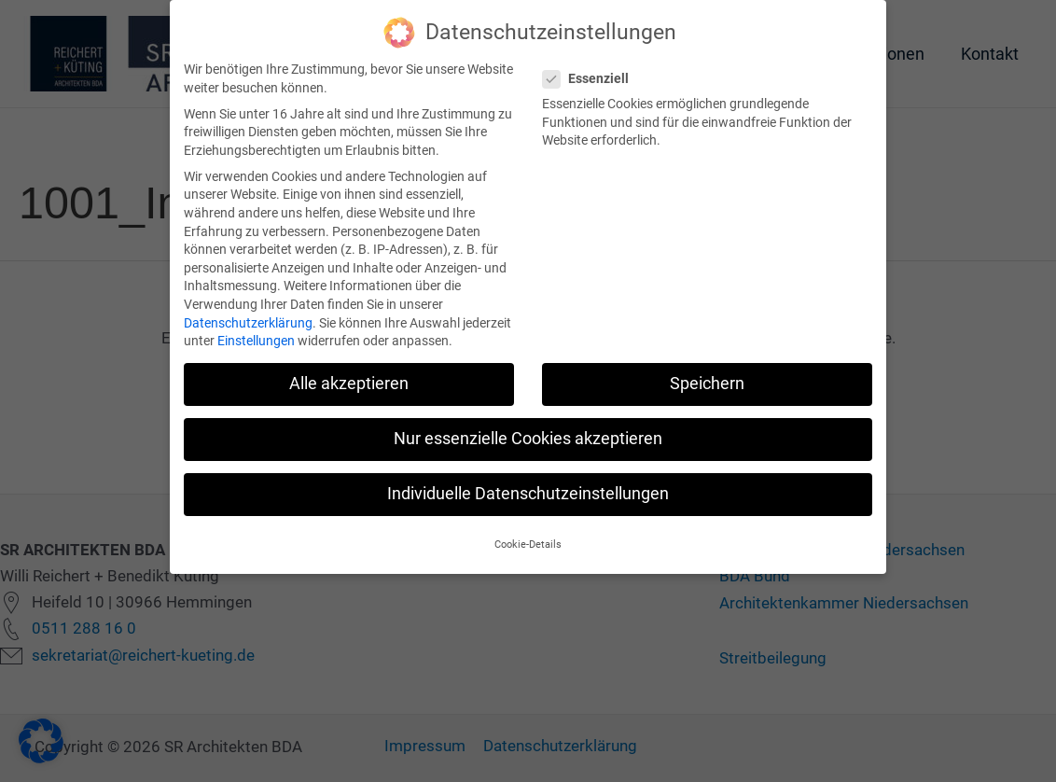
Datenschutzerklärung (248, 310)
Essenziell (591, 67)
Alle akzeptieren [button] (349, 372)
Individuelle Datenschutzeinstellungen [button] (528, 482)
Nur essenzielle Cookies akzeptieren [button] (528, 427)
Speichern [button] (707, 372)
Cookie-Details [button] (528, 532)
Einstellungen (256, 329)
